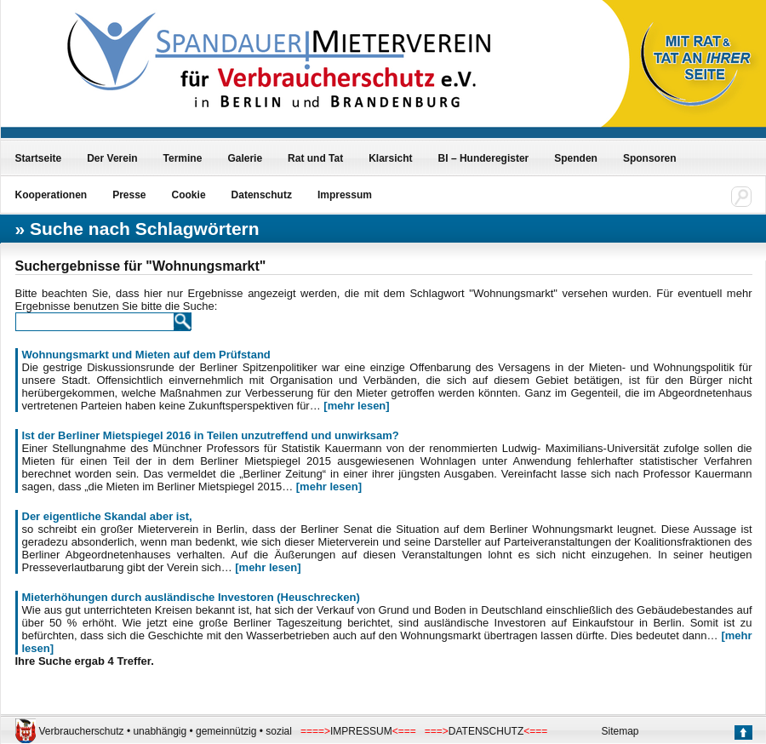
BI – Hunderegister (483, 158)
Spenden (575, 158)
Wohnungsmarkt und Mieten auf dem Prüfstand (146, 354)
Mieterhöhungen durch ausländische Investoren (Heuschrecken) (191, 597)
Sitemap (620, 731)
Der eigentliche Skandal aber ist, (107, 516)
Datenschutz (262, 195)
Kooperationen (51, 195)
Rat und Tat (315, 158)
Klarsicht (390, 158)
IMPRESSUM (361, 731)
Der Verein (112, 158)
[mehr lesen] (356, 405)
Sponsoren (650, 158)
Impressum (344, 195)
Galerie (244, 158)
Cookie (189, 195)
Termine (183, 158)
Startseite (38, 158)
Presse (129, 195)
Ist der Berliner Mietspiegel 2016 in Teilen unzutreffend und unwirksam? (210, 435)
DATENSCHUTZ (486, 731)
